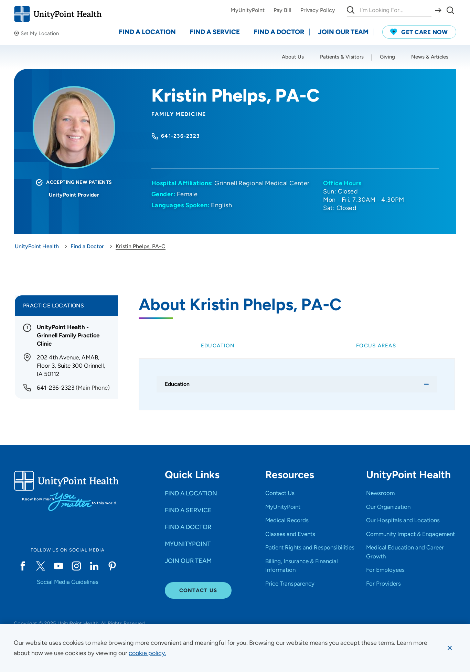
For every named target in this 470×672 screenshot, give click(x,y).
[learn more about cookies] (147, 653)
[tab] (218, 345)
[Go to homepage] (58, 14)
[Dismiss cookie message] (449, 647)
